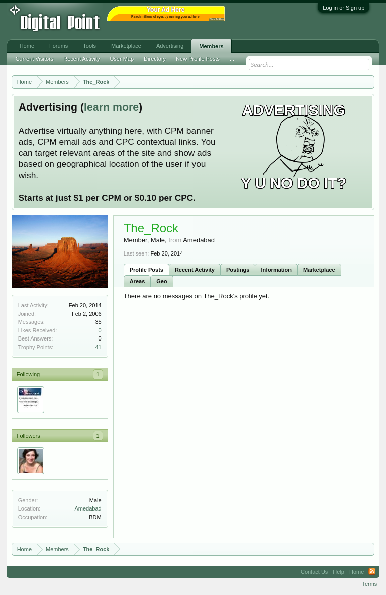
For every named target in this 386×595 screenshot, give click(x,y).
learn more (111, 107)
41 (98, 347)
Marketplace (319, 270)
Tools (89, 46)
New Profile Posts (198, 59)
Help (338, 572)
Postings (237, 270)
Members (211, 46)
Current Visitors (35, 59)
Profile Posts (146, 270)
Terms (369, 584)
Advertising (169, 46)
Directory (155, 59)
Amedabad (87, 508)
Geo (161, 281)
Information (276, 270)
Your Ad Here (217, 19)
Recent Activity (195, 270)
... (232, 59)
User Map (122, 59)
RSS (372, 572)
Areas (137, 281)
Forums (58, 46)
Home (27, 46)
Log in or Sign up (343, 8)
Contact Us (314, 572)
